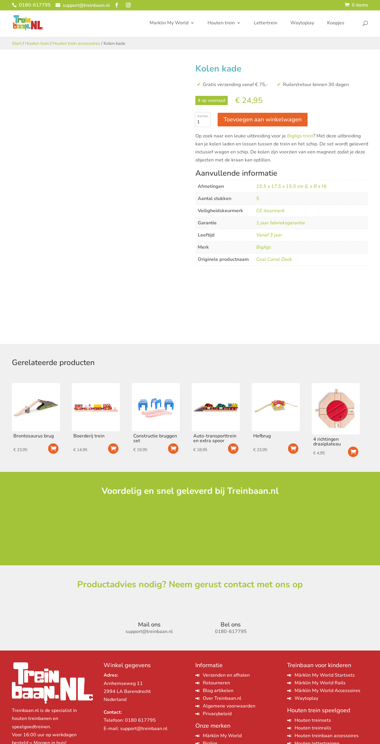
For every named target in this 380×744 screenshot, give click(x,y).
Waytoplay (302, 23)
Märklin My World (222, 735)
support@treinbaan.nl (143, 728)
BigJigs (263, 247)
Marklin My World (169, 23)
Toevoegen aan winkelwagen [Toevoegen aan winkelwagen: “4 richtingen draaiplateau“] (353, 452)
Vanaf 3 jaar (269, 235)
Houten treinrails (312, 728)
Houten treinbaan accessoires (326, 735)
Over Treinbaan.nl (222, 698)
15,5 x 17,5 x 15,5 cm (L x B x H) (291, 186)
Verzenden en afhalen (226, 675)
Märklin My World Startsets (324, 675)
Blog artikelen (218, 690)
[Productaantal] (203, 122)
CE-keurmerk (270, 210)
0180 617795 (140, 720)
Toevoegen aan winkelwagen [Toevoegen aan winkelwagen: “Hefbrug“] (293, 448)
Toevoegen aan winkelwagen (263, 119)
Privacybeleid (217, 713)
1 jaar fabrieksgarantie (280, 223)
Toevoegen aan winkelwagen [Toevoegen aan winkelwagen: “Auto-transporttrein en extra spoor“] (233, 448)
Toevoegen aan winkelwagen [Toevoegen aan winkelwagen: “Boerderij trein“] (113, 448)
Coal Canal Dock (274, 259)
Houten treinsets (312, 720)
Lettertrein (265, 23)
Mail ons (149, 625)
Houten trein (221, 23)
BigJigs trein (300, 136)
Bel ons (231, 625)
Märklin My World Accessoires (327, 690)
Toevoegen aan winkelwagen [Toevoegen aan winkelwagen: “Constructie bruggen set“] (173, 448)
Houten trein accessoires (76, 43)
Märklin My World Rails (320, 683)
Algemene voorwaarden (229, 706)
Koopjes (335, 23)
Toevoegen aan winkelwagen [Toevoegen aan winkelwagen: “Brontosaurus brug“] (53, 448)
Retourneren (216, 683)
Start (16, 43)
